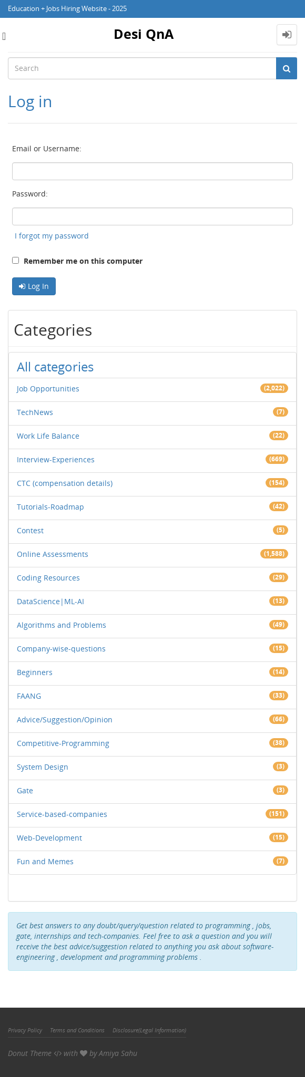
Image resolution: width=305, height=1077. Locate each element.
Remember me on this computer (77, 261)
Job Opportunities (48, 388)
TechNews (35, 412)
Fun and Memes (45, 861)
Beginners (35, 672)
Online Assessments (52, 554)
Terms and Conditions (77, 1030)
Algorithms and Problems (61, 625)
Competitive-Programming (63, 743)
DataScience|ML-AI (50, 601)
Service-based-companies (62, 814)
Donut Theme (30, 1053)
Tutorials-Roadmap (50, 507)
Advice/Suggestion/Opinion (65, 719)
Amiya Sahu (118, 1053)
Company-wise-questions (61, 649)
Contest (30, 530)
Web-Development (49, 838)
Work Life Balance (48, 436)
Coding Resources (48, 578)
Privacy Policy (25, 1030)
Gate (25, 790)
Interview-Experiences (56, 459)
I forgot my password (52, 236)
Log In (38, 286)
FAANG (29, 696)
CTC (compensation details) (65, 483)
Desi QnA (144, 34)
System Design (42, 767)
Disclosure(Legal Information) (149, 1030)
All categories (55, 366)
